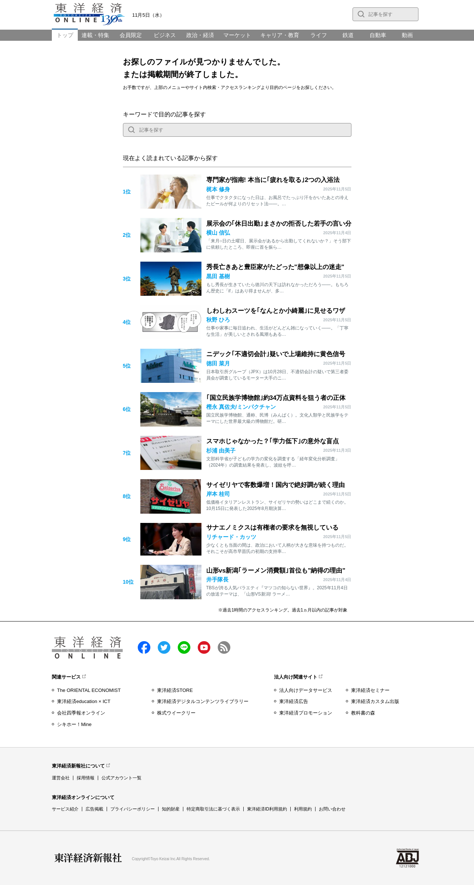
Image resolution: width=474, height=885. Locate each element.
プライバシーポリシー (132, 809)
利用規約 (303, 809)
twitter (164, 647)
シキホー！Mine (74, 724)
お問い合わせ (332, 809)
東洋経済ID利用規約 (267, 809)
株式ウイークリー (176, 713)
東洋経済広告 (293, 701)
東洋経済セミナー (370, 690)
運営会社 (61, 778)
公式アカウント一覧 (121, 778)
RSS (224, 647)
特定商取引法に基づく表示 (213, 809)
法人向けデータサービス (305, 690)
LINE (184, 647)
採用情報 (85, 778)
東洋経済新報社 (88, 858)
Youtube (204, 647)
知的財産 (171, 809)
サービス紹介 (65, 809)
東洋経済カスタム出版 (375, 701)
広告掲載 (94, 809)
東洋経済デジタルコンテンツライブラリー (202, 701)
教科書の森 (363, 713)
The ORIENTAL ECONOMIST (89, 690)
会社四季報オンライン (81, 713)
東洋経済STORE (175, 690)
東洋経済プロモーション (305, 713)
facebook (144, 647)
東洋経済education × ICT (83, 701)
